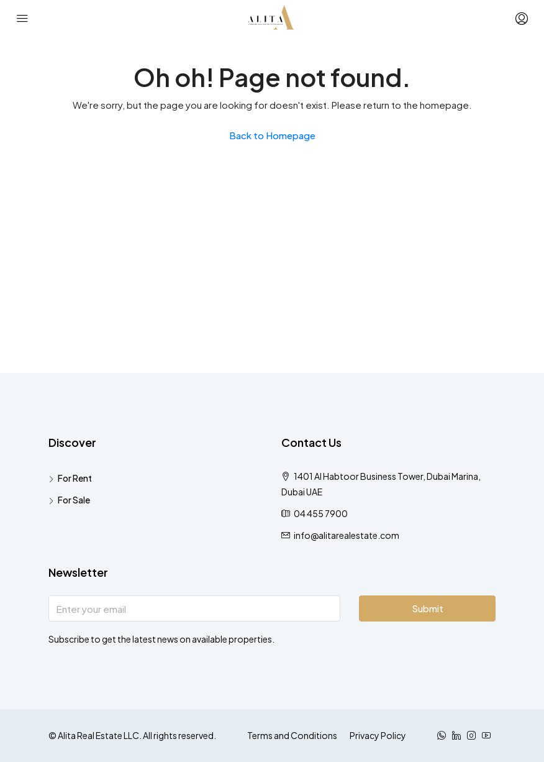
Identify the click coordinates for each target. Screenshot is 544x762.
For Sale (74, 499)
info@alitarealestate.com (346, 535)
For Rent (75, 478)
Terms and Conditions (292, 735)
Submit (427, 608)
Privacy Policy (378, 735)
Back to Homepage (272, 135)
